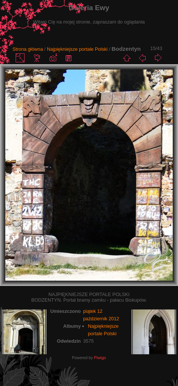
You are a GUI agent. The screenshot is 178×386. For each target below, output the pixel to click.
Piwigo (100, 357)
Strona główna (27, 49)
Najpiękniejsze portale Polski (77, 49)
